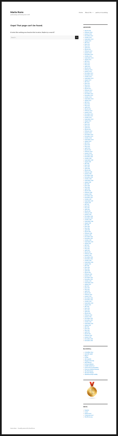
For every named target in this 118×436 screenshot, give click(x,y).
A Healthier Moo (89, 352)
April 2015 (87, 250)
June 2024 (87, 63)
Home (81, 12)
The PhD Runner (89, 371)
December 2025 (89, 35)
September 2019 (89, 160)
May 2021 (87, 126)
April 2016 (87, 230)
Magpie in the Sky (89, 360)
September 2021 (89, 119)
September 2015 (89, 242)
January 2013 (88, 296)
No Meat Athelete (89, 364)
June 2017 (87, 206)
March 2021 (88, 129)
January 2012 (88, 316)
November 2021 (89, 116)
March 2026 (88, 30)
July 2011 (87, 327)
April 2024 (87, 66)
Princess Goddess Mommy (92, 369)
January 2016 (88, 235)
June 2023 (87, 83)
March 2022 (88, 109)
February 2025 (88, 51)
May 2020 (87, 146)
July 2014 (87, 265)
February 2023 (88, 90)
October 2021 (88, 117)
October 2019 (88, 158)
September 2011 (89, 323)
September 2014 (89, 262)
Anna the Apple (89, 354)
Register (87, 410)
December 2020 (89, 134)
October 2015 (88, 240)
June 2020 (87, 144)
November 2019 (89, 156)
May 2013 (87, 289)
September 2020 (89, 139)
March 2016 (88, 231)
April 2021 (87, 127)
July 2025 (87, 42)
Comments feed (89, 415)
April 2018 (87, 189)
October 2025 (88, 37)
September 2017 (89, 201)
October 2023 (88, 76)
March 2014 (88, 272)
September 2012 (89, 303)
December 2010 (89, 339)
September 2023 (89, 78)
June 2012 (87, 308)
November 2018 (89, 177)
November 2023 (89, 75)
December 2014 (89, 257)
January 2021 (88, 133)
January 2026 (88, 34)
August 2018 (88, 182)
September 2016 (89, 221)
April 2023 (87, 87)
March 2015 (88, 252)
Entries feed (88, 413)
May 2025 (87, 46)
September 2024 (89, 58)
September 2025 (89, 39)
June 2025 (87, 44)
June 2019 (87, 165)
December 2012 (89, 298)
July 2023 (87, 81)
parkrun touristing (102, 12)
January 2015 (88, 255)
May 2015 (87, 248)
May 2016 (87, 228)
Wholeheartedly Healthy (91, 374)
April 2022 (87, 107)
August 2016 (88, 223)
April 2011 (87, 332)
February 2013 (88, 294)
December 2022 (89, 93)
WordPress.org (89, 417)
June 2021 (87, 124)
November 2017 (89, 197)
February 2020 (88, 151)
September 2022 (89, 98)
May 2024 (87, 64)
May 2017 (87, 207)
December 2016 (89, 216)
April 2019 (87, 168)
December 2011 (89, 318)
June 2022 (87, 104)
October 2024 (88, 56)
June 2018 (87, 185)
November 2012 (89, 299)
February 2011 (88, 335)
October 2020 (88, 138)
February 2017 (88, 213)
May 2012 (87, 310)
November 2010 (89, 340)
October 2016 (88, 219)
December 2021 (89, 114)
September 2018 (89, 180)
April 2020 (87, 148)
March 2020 (88, 150)
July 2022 (87, 102)
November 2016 (89, 218)
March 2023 (88, 88)
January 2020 (88, 153)
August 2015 (88, 243)
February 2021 (88, 131)
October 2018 (88, 179)
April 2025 (87, 47)
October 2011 (88, 322)
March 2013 (88, 293)
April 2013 (87, 291)
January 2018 (88, 194)
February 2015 (88, 253)
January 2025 (88, 53)
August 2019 (88, 161)
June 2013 (87, 288)
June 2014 (87, 267)
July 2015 (87, 245)
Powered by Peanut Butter (92, 367)
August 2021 (88, 121)
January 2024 (88, 71)
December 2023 (89, 73)
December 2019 (89, 155)
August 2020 (88, 141)
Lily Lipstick (88, 359)
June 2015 (87, 247)
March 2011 (88, 333)
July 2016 (87, 225)
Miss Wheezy (88, 362)
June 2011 (87, 328)
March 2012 (88, 313)
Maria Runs (16, 12)
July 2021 (87, 122)
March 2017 (88, 211)
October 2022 (88, 97)
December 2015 (89, 236)
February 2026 (88, 32)
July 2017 (87, 204)
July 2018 (87, 184)
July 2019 (87, 163)
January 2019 (88, 173)
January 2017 (88, 214)
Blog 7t (86, 355)
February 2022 (88, 110)
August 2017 (88, 202)
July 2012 (87, 306)
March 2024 (88, 68)
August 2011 (88, 325)
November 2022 (89, 95)
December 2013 (89, 277)
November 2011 (89, 320)
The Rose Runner (89, 372)
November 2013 (89, 279)
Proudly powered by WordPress (26, 428)
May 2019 (87, 167)
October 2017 (88, 199)
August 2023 (88, 80)
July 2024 (87, 61)
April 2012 (87, 311)
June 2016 (87, 226)
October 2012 (88, 301)
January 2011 (88, 337)
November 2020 (89, 136)
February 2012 (88, 315)
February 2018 (88, 192)
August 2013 (88, 284)
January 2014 (88, 276)
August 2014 (88, 264)
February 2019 (88, 172)
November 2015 (89, 238)
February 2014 (88, 274)
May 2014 (87, 269)
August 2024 (88, 59)
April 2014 (87, 270)
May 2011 (87, 330)
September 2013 (89, 282)
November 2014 (89, 259)
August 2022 (88, 100)
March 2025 (88, 49)
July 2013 (87, 286)
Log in (86, 412)
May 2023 (87, 85)
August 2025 (88, 41)
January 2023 (88, 92)
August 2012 (88, 305)
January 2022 (88, 112)
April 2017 (87, 209)
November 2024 (89, 54)
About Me (88, 12)
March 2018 (88, 190)
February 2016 (88, 233)
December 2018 (89, 175)
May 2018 (87, 187)
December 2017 (89, 196)
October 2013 (88, 281)
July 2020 (87, 143)
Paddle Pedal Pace (90, 366)
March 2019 (88, 170)
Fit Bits (86, 357)
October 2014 (88, 260)
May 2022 (87, 105)
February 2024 (88, 70)
